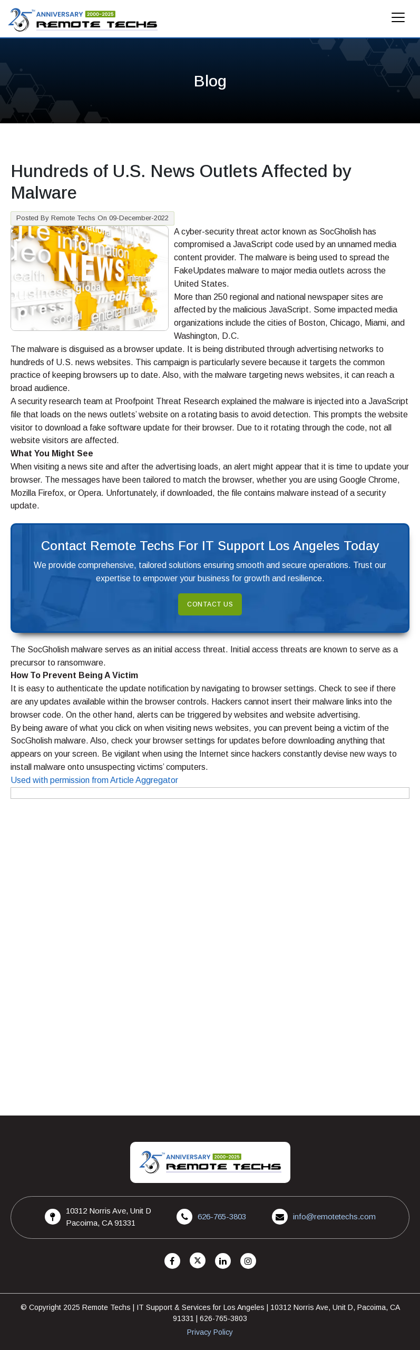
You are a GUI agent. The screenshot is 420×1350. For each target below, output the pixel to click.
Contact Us (210, 604)
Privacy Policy (210, 1332)
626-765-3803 (222, 1216)
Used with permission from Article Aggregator (94, 780)
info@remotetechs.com (334, 1216)
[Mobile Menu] (398, 20)
